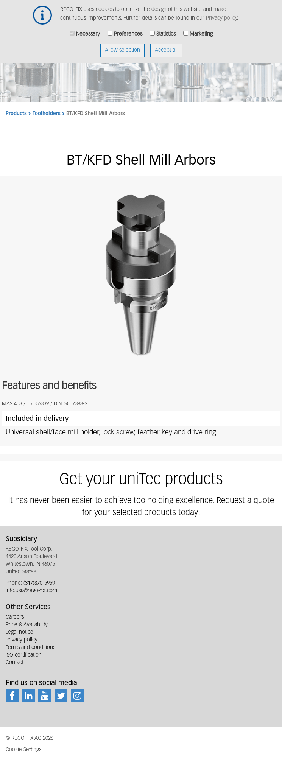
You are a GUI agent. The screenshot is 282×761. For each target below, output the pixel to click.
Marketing (201, 29)
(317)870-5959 (39, 583)
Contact (14, 662)
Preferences (128, 29)
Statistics (166, 29)
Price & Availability (27, 624)
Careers (15, 617)
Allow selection (122, 45)
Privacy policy (221, 13)
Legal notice (19, 632)
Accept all (166, 45)
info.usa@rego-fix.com (31, 590)
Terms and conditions (30, 647)
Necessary (88, 29)
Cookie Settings (23, 749)
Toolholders (47, 113)
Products (16, 113)
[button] (141, 274)
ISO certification (24, 655)
